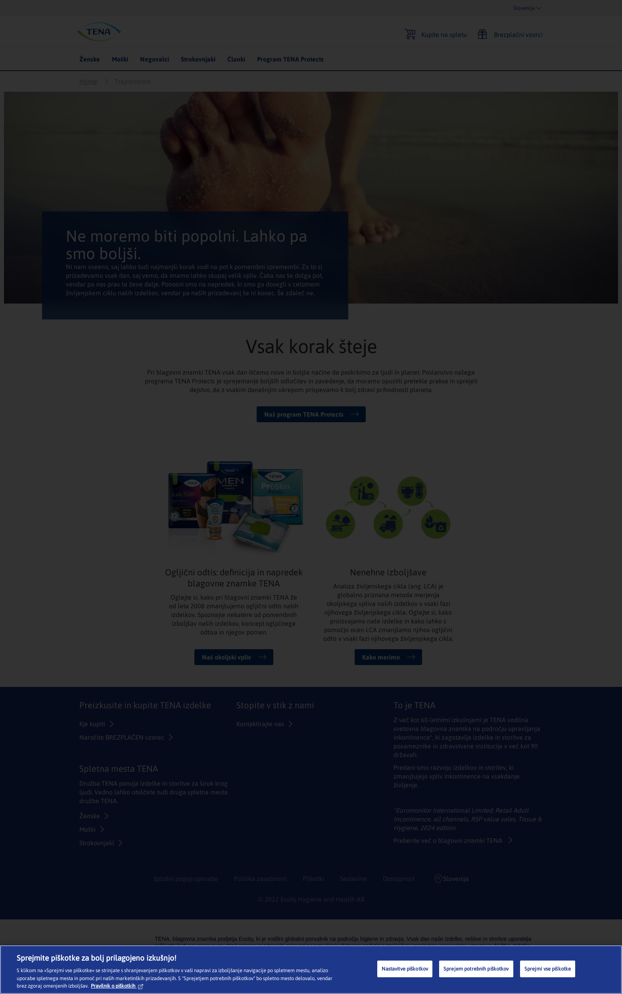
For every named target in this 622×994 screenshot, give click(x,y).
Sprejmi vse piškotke (547, 969)
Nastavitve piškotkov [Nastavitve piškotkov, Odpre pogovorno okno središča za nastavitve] (405, 969)
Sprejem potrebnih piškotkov (476, 969)
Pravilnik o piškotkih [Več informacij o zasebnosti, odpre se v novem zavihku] (117, 986)
